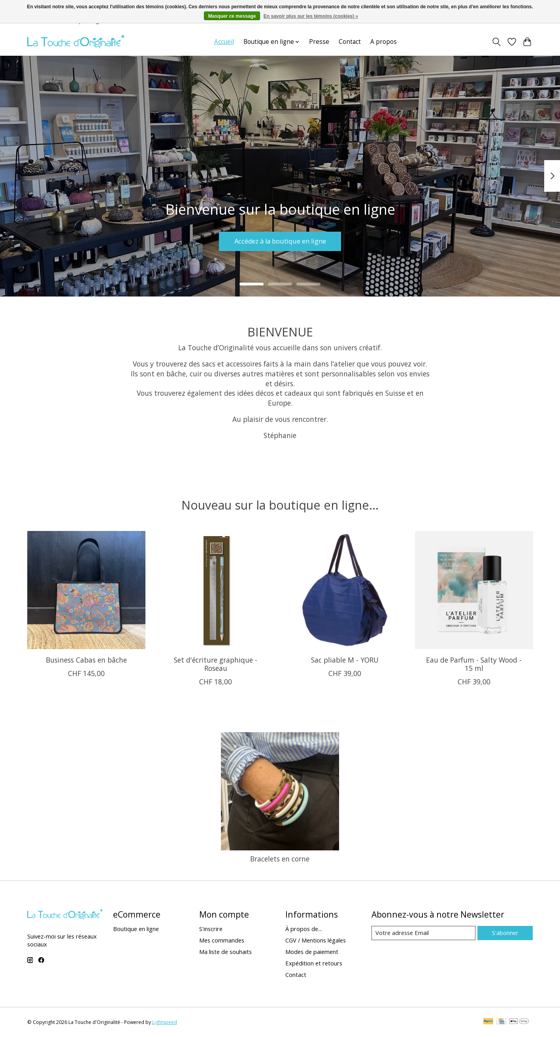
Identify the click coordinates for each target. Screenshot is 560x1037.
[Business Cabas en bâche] (86, 590)
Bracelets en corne (279, 858)
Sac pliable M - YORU (344, 660)
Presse (319, 42)
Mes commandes (221, 940)
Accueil (224, 42)
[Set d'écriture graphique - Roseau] (215, 590)
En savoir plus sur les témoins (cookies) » (311, 16)
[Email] (423, 933)
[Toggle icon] (496, 42)
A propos (383, 42)
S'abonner (505, 933)
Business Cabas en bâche (86, 660)
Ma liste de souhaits (225, 952)
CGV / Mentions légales (315, 940)
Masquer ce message (232, 16)
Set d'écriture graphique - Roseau (215, 664)
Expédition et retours (313, 963)
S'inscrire (210, 929)
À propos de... (303, 929)
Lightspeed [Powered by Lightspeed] (164, 1022)
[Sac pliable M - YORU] (344, 590)
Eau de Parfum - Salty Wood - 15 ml (474, 664)
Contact (350, 42)
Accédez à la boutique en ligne (280, 240)
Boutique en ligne (136, 929)
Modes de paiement (311, 952)
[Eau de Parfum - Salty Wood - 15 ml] (474, 590)
